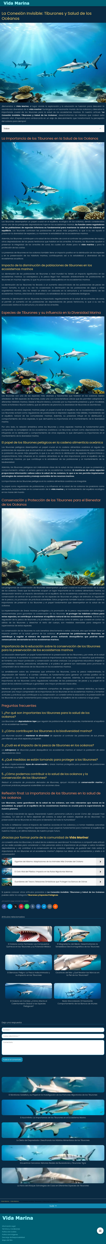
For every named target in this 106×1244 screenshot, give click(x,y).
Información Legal (8, 1226)
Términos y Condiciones (11, 1229)
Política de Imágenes (10, 1235)
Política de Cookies (9, 1232)
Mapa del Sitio (7, 1240)
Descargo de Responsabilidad (13, 1237)
